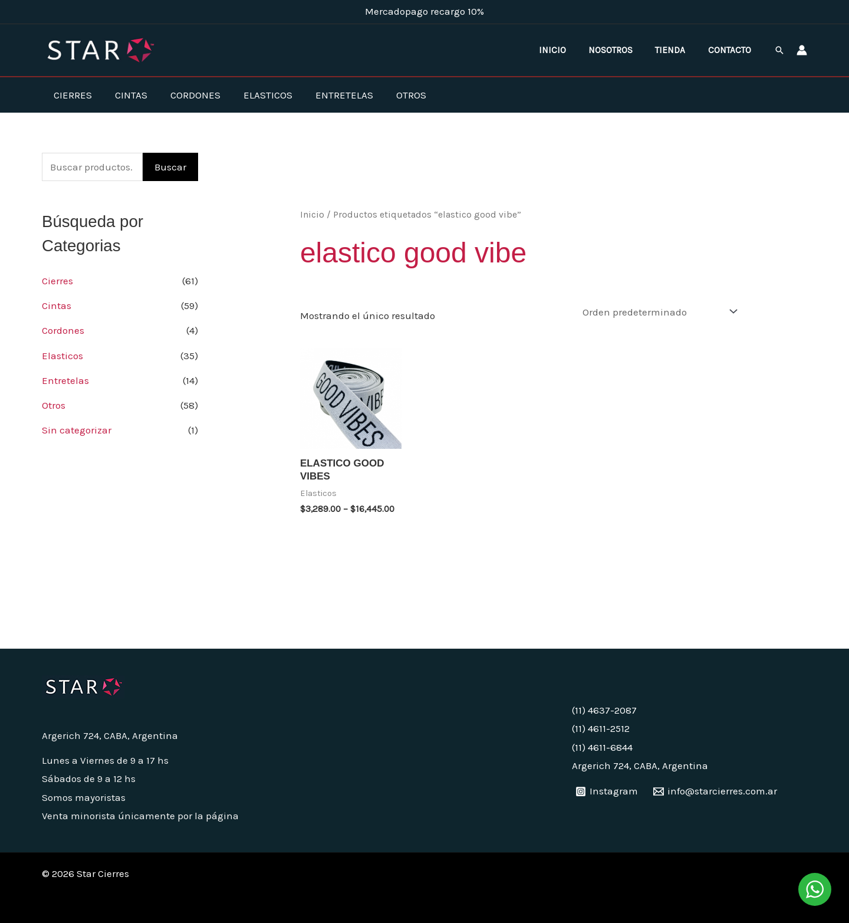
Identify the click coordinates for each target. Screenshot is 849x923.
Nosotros (622, 50)
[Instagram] (607, 791)
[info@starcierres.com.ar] (715, 791)
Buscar (170, 167)
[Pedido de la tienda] (657, 311)
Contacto (731, 50)
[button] (779, 50)
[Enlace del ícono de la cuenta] (802, 50)
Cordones (188, 95)
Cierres (71, 95)
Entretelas (331, 95)
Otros (395, 95)
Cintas (126, 95)
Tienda (677, 50)
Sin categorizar (76, 430)
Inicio (568, 50)
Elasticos (257, 95)
